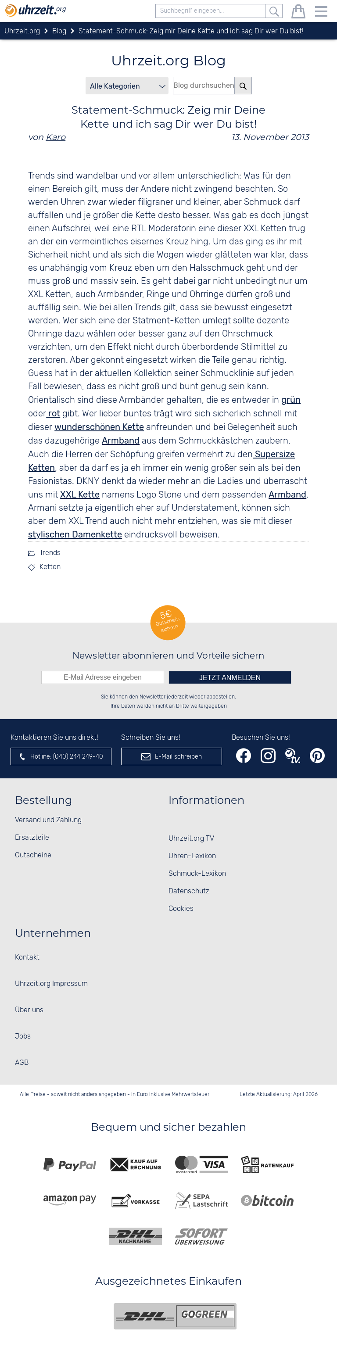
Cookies (181, 909)
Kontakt (27, 957)
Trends (50, 553)
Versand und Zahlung (48, 820)
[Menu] (321, 13)
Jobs (23, 1036)
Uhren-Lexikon (192, 856)
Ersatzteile (32, 837)
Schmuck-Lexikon (197, 873)
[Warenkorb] (298, 13)
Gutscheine (33, 855)
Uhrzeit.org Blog (168, 60)
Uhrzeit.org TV (191, 838)
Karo (55, 137)
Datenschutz (188, 891)
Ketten (50, 567)
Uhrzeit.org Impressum (51, 984)
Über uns (29, 1010)
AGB (22, 1063)
